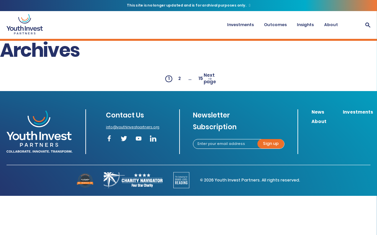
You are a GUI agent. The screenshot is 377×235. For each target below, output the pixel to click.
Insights (305, 24)
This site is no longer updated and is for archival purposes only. (187, 5)
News (318, 112)
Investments (240, 24)
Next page (210, 79)
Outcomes (275, 24)
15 (201, 78)
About (331, 24)
